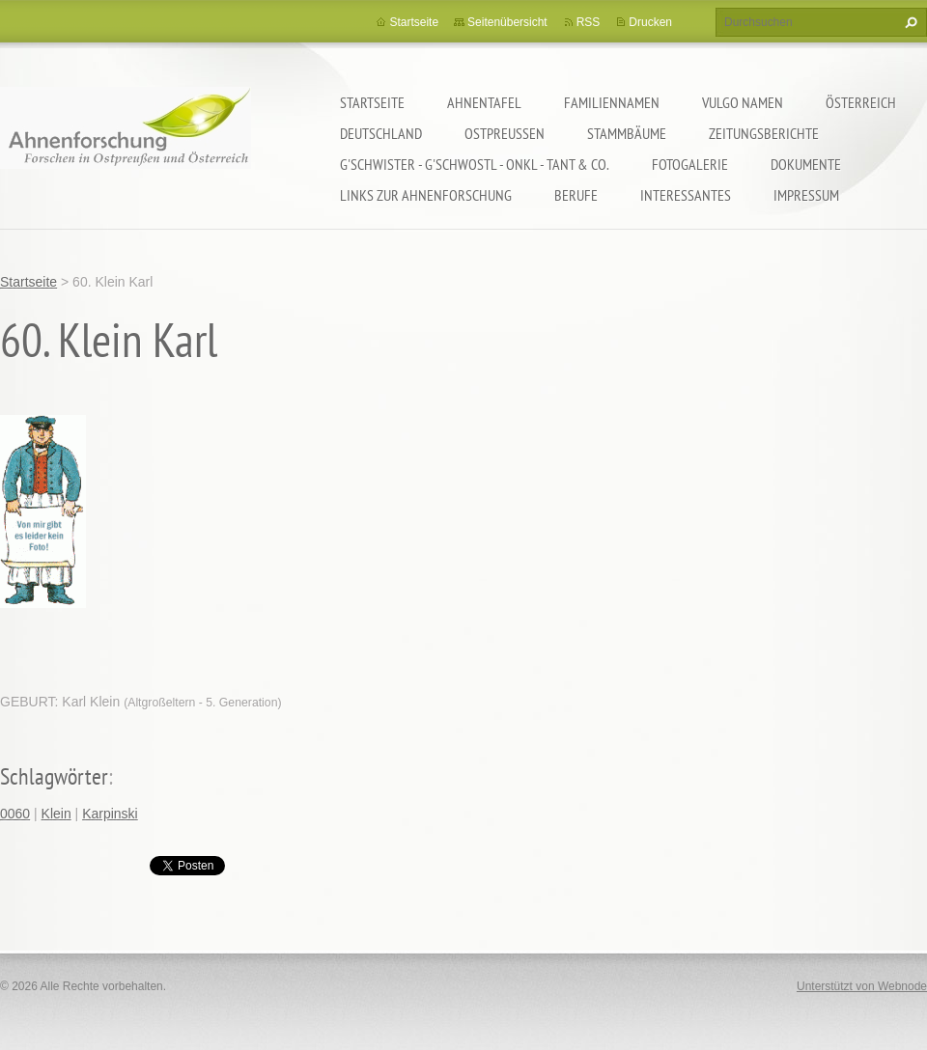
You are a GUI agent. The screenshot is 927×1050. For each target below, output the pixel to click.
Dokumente (806, 164)
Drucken (650, 22)
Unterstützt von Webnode (862, 986)
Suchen (908, 22)
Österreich (861, 102)
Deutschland (381, 133)
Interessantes (685, 195)
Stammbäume (626, 133)
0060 (15, 813)
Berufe (576, 195)
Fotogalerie (690, 164)
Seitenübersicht (507, 22)
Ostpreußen (504, 133)
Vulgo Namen (742, 102)
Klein (56, 813)
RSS (588, 22)
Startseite (372, 102)
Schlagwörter (54, 776)
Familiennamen (612, 102)
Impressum (806, 195)
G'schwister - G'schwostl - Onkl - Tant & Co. (474, 164)
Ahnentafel (484, 102)
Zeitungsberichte (764, 133)
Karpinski (110, 813)
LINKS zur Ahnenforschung (426, 195)
